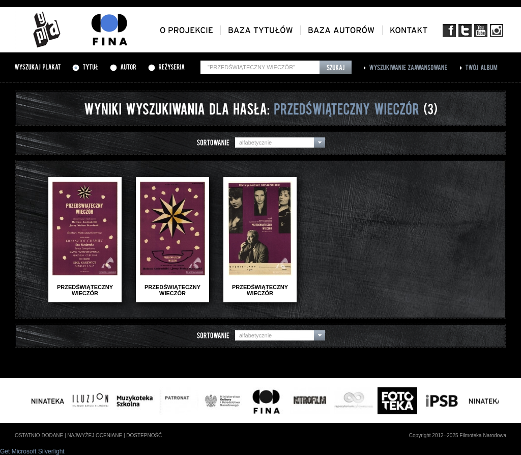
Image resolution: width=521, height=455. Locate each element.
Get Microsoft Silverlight (32, 451)
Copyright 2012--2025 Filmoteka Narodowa (457, 435)
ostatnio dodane (39, 435)
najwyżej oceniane (94, 435)
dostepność (144, 435)
